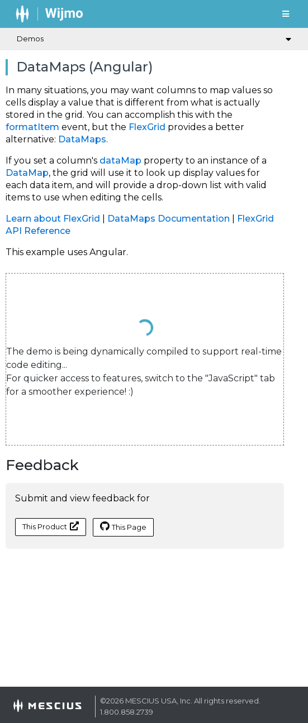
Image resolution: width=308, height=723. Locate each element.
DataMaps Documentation (168, 218)
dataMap (120, 160)
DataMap (27, 172)
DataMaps (82, 139)
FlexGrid (147, 127)
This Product (50, 526)
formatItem (32, 127)
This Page (123, 526)
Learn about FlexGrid (53, 218)
